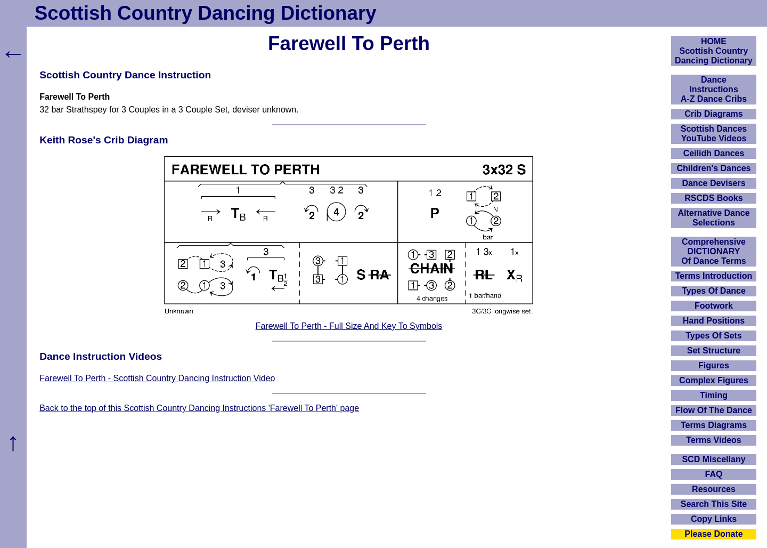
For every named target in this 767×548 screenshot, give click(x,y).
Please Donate (713, 533)
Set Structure (713, 350)
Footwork (714, 305)
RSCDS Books (713, 198)
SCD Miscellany (713, 459)
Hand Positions (714, 320)
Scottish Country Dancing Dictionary (206, 13)
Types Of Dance (714, 290)
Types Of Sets (714, 335)
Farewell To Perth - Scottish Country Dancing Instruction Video (157, 378)
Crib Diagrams (713, 113)
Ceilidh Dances (714, 153)
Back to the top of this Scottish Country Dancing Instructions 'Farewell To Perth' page (199, 408)
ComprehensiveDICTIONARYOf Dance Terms (713, 251)
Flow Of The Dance (713, 410)
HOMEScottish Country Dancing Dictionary (714, 51)
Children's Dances (714, 168)
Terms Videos (713, 440)
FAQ (714, 474)
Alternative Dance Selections (713, 217)
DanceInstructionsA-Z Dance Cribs (714, 89)
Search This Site (714, 504)
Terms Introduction (714, 275)
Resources (714, 489)
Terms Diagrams (714, 425)
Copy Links (714, 518)
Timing (714, 395)
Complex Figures (713, 380)
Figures (713, 365)
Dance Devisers (713, 183)
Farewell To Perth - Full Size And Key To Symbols (349, 326)
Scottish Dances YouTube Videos (714, 133)
